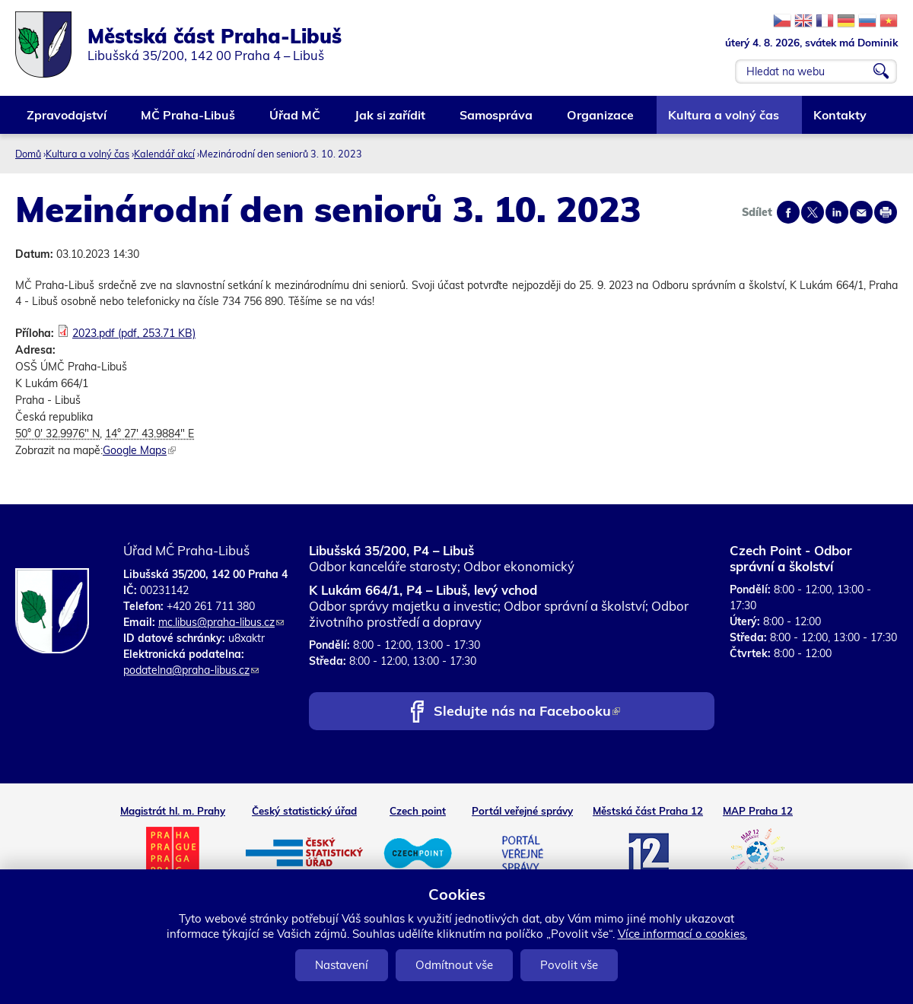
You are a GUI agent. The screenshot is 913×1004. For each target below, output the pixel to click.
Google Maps (139, 450)
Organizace (601, 120)
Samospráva (497, 120)
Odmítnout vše (454, 965)
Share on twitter (812, 212)
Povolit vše (569, 965)
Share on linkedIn (837, 212)
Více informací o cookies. (682, 933)
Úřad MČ (295, 120)
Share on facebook (788, 212)
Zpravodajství (67, 120)
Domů (28, 154)
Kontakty (841, 120)
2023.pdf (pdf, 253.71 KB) (134, 333)
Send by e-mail (861, 212)
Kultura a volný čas (724, 120)
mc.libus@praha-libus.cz (221, 622)
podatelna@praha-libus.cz (191, 670)
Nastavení (341, 965)
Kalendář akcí (164, 154)
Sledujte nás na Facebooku (527, 712)
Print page (885, 212)
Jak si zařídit (390, 120)
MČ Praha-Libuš (188, 120)
